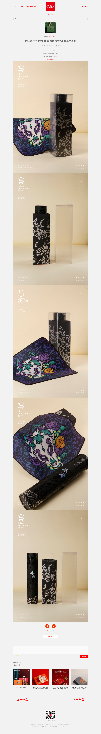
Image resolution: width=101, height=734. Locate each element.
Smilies (18, 656)
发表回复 (84, 656)
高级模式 (84, 652)
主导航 (21, 6)
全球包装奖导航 (31, 6)
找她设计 (50, 636)
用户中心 (85, 6)
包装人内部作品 (53, 36)
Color (16, 656)
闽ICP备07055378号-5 (63, 724)
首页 (14, 6)
